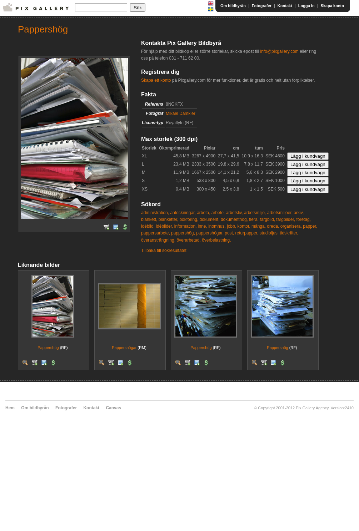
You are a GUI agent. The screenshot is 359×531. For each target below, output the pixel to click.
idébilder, (164, 226)
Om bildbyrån (233, 6)
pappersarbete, (155, 233)
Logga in (306, 6)
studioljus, (269, 233)
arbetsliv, (234, 212)
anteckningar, (182, 212)
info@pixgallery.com (279, 51)
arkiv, (299, 212)
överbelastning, (216, 240)
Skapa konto (332, 6)
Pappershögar (124, 347)
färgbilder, (285, 219)
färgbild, (267, 219)
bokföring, (188, 219)
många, (258, 226)
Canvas (113, 407)
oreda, (273, 226)
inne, (202, 226)
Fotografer (261, 6)
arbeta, (203, 212)
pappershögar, (210, 233)
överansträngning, (158, 240)
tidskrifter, (289, 233)
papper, (310, 226)
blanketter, (168, 219)
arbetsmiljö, (255, 212)
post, (229, 233)
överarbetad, (188, 240)
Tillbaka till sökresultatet (163, 250)
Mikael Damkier (180, 113)
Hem (10, 407)
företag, (303, 219)
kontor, (244, 226)
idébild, (148, 226)
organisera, (291, 226)
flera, (254, 219)
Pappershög (48, 347)
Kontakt (285, 6)
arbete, (218, 212)
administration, (155, 212)
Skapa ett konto (156, 80)
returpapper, (247, 233)
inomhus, (217, 226)
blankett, (149, 219)
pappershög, (183, 233)
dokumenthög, (234, 219)
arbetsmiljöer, (280, 212)
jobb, (231, 226)
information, (185, 226)
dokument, (209, 219)
